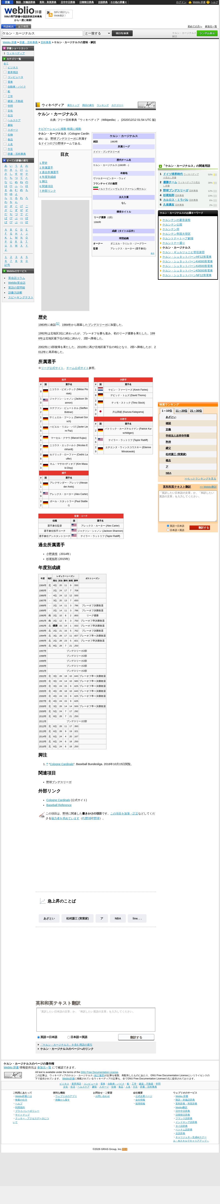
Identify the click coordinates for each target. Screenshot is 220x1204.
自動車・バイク (17, 86)
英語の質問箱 (16, 287)
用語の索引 (88, 105)
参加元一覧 (211, 26)
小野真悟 (52, 554)
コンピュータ (15, 77)
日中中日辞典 (68, 2)
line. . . (137, 918)
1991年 (43, 620)
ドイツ (45, 143)
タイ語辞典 (182, 1126)
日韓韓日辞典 (86, 2)
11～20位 (181, 410)
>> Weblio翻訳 (208, 486)
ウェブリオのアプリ (66, 1096)
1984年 (66, 324)
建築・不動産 (15, 101)
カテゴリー (117, 105)
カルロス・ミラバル (175, 199)
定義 (168, 429)
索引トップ (73, 105)
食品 (10, 139)
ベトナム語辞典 (184, 1129)
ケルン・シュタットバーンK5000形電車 (187, 270)
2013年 (43, 731)
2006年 (43, 696)
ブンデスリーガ (98, 324)
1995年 (43, 640)
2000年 (43, 666)
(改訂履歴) (99, 1075)
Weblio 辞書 (199, 2)
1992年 (42, 333)
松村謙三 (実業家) (77, 918)
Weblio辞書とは (23, 1096)
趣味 (10, 125)
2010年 (81, 347)
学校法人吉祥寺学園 (177, 435)
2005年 (43, 691)
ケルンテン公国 (172, 224)
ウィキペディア (53, 105)
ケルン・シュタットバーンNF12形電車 (187, 275)
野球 (65, 813)
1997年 (43, 651)
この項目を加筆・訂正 (124, 813)
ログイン (181, 2)
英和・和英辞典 (47, 2)
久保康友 (168, 204)
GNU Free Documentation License (99, 1072)
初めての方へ (195, 26)
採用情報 (140, 1103)
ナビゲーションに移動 (52, 128)
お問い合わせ (102, 1096)
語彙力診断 (15, 292)
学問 (10, 105)
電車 (10, 81)
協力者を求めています (65, 818)
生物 (10, 134)
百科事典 (46, 42)
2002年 (42, 347)
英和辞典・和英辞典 (186, 1103)
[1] (57, 323)
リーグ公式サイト (52, 368)
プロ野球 (58, 143)
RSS (124, 1149)
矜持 (168, 441)
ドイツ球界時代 (173, 174)
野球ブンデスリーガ (63, 138)
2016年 (43, 746)
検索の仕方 (21, 1099)
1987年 (43, 600)
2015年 (43, 741)
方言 (10, 149)
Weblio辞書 (68, 1078)
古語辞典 (103, 2)
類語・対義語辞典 (25, 2)
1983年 (114, 141)
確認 (168, 423)
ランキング (103, 105)
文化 (10, 110)
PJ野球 (86, 818)
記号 (7, 265)
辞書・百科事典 (28, 42)
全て (6, 63)
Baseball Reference (59, 805)
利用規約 (20, 1107)
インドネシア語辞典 (186, 1122)
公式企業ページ (143, 1096)
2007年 (43, 701)
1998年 (43, 656)
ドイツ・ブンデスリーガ (106, 152)
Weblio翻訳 (181, 1107)
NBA (118, 918)
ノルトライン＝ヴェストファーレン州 (118, 189)
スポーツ (13, 129)
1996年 (43, 645)
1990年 (43, 615)
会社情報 (140, 1099)
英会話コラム (16, 278)
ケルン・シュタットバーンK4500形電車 (187, 266)
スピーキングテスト (20, 297)
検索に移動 (74, 128)
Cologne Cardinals (62, 764)
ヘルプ (214, 2)
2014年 (43, 736)
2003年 (43, 681)
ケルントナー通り (173, 243)
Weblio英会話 (16, 282)
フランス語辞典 (184, 1118)
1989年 (43, 610)
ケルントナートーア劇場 (177, 238)
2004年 (43, 686)
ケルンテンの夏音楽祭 (176, 220)
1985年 (43, 590)
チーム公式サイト (77, 368)
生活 (10, 115)
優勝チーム (170, 182)
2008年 (43, 706)
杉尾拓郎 (52, 559)
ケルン (142, 189)
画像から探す (62, 1099)
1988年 (43, 605)
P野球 (96, 818)
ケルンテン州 (170, 229)
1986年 (43, 595)
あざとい (49, 918)
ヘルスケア (14, 120)
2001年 (43, 671)
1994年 (43, 635)
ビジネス (13, 67)
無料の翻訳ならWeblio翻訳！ (61, 14)
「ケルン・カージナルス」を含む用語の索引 (66, 1044)
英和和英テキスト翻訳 (58, 1003)
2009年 (43, 711)
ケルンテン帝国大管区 (176, 233)
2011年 (43, 721)
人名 (10, 144)
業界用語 (13, 72)
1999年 (43, 661)
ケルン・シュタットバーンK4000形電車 (187, 261)
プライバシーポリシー (27, 1111)
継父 (168, 448)
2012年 (43, 726)
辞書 (7, 2)
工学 (10, 96)
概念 (168, 460)
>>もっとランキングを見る (200, 478)
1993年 (43, 630)
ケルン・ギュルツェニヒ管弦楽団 (183, 252)
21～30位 (196, 410)
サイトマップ (22, 1114)
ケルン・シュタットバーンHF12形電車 (187, 256)
